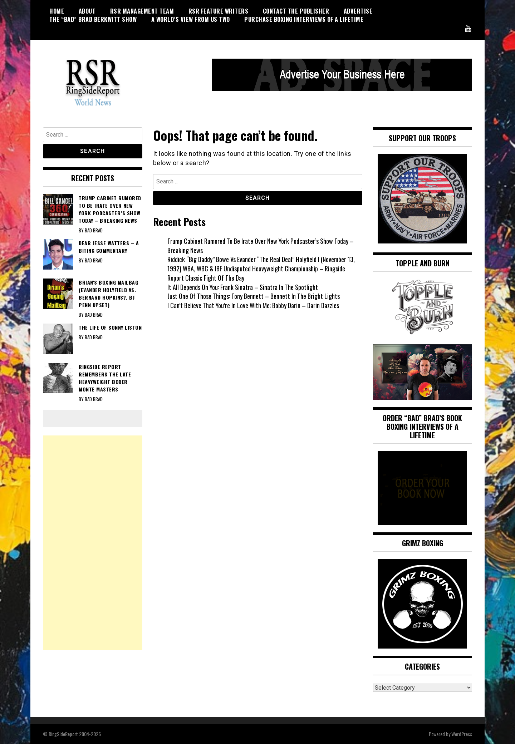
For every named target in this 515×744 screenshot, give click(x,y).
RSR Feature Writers (218, 11)
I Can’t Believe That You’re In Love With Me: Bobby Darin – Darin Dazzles (253, 305)
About (87, 11)
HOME (56, 11)
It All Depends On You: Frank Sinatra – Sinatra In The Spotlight (242, 287)
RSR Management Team (142, 11)
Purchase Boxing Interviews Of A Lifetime (303, 19)
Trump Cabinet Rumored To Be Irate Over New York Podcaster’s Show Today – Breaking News (260, 245)
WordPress (461, 734)
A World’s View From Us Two (190, 19)
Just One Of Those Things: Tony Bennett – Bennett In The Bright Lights (253, 296)
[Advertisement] (92, 542)
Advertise (358, 11)
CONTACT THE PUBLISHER (296, 11)
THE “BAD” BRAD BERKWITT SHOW (93, 19)
